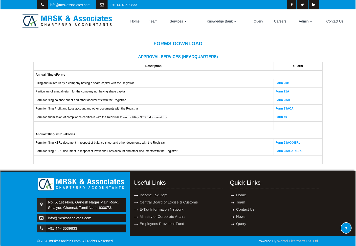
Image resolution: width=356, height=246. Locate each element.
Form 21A (282, 91)
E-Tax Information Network (161, 203)
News (240, 210)
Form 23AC (283, 100)
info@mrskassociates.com (70, 5)
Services (178, 21)
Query (258, 21)
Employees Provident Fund (162, 218)
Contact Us (334, 21)
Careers (280, 21)
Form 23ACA (284, 108)
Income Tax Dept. (154, 189)
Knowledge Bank (221, 21)
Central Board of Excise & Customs (169, 196)
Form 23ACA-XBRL (288, 151)
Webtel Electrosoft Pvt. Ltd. (298, 241)
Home (134, 21)
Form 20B (282, 83)
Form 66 (281, 117)
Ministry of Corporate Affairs (162, 210)
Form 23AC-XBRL (287, 142)
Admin (305, 21)
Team (153, 21)
